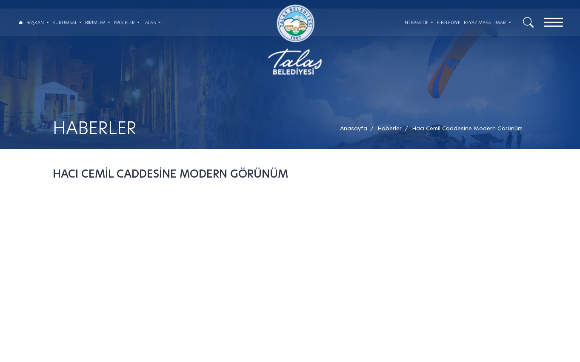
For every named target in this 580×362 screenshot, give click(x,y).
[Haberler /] (389, 128)
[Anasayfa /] (356, 128)
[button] (467, 128)
